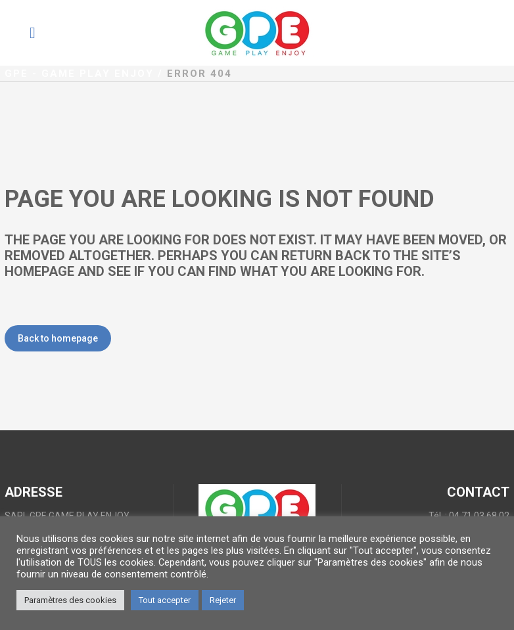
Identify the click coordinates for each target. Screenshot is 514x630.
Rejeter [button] (223, 600)
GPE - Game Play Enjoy (79, 73)
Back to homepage (58, 338)
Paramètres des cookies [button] (70, 600)
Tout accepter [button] (165, 600)
